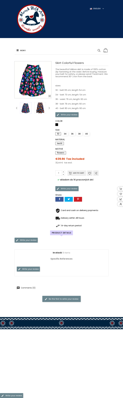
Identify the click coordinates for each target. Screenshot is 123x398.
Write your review (67, 114)
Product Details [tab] (61, 232)
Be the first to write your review (61, 298)
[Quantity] (58, 173)
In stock (57, 253)
